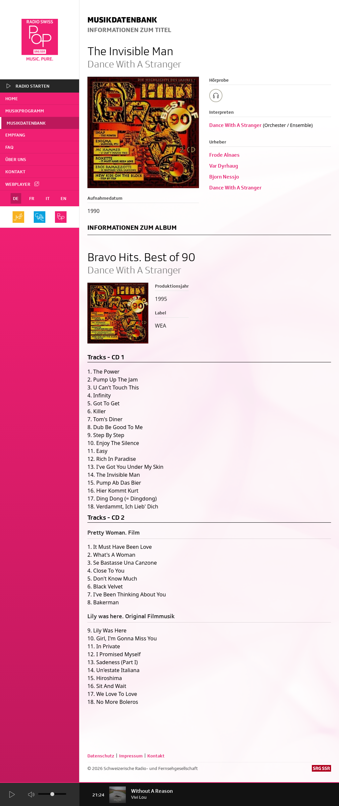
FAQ (9, 147)
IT (48, 198)
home (11, 98)
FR (31, 198)
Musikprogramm (24, 110)
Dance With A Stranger (235, 125)
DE (16, 198)
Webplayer (22, 184)
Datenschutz (100, 755)
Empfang (15, 135)
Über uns (15, 159)
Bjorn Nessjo (224, 177)
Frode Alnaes (224, 155)
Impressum (131, 755)
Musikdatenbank (26, 123)
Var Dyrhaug (223, 166)
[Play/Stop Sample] (216, 95)
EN (63, 198)
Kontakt (15, 171)
